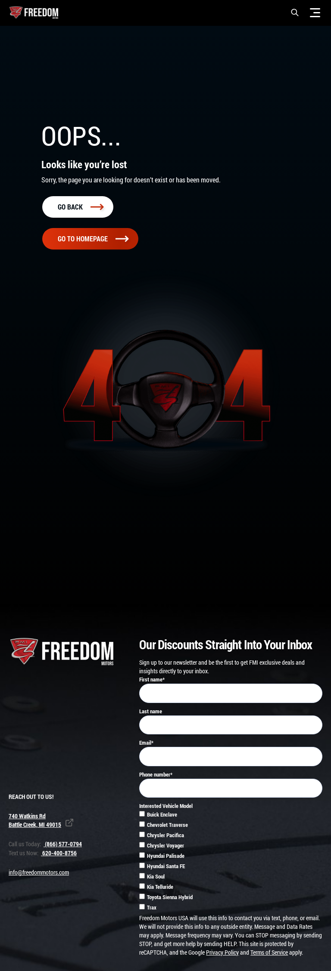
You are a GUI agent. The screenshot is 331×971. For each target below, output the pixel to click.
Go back (80, 208)
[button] (294, 12)
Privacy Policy (222, 954)
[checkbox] (230, 863)
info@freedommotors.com (39, 874)
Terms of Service (269, 954)
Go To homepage (93, 240)
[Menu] (315, 12)
